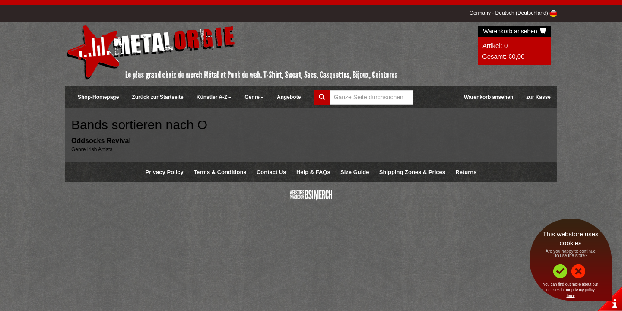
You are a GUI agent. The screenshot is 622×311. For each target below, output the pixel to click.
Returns (465, 172)
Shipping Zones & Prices (412, 172)
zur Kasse (538, 97)
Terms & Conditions (220, 172)
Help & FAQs (313, 172)
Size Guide (354, 172)
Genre (254, 97)
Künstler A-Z (214, 97)
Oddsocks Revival (101, 140)
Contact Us (271, 172)
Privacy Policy (165, 172)
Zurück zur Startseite (157, 97)
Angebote (289, 97)
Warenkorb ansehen (514, 31)
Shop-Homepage (98, 97)
